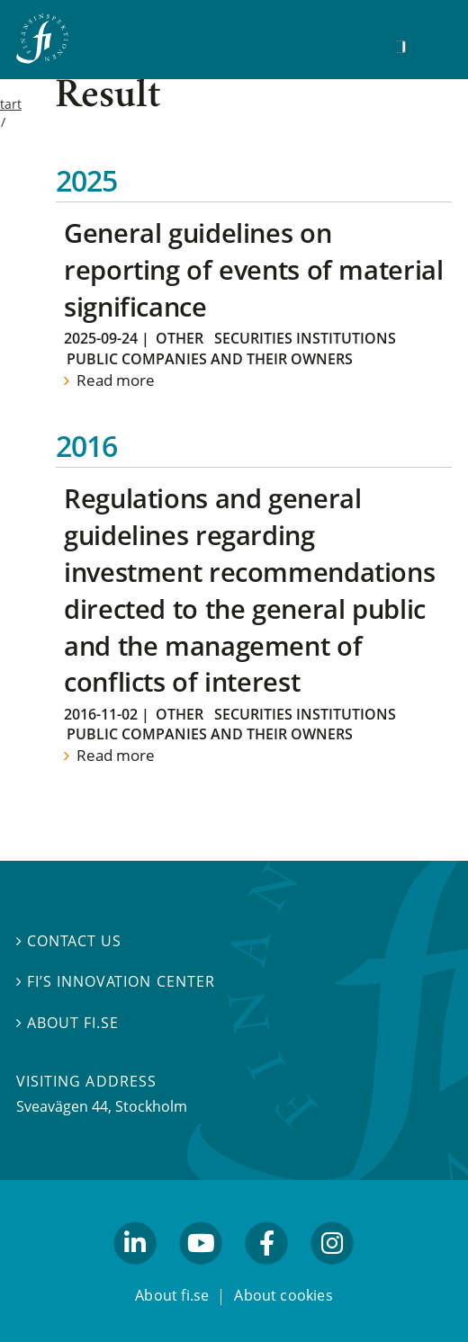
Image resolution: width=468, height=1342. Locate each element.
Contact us (69, 941)
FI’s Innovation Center (115, 982)
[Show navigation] (428, 44)
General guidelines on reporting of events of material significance (253, 269)
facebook (267, 1273)
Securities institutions (305, 338)
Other (179, 338)
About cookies (283, 1295)
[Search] (400, 46)
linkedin (135, 1273)
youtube (201, 1273)
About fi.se (67, 1023)
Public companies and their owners (210, 359)
